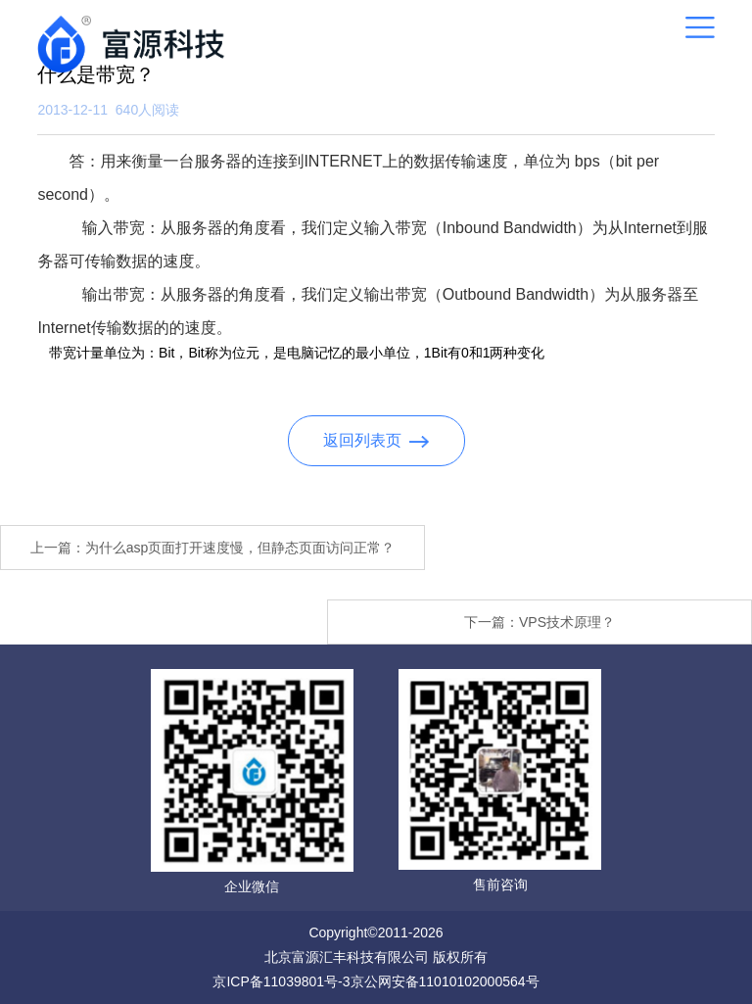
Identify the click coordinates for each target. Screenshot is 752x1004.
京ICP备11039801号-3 (281, 981)
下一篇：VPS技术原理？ (539, 622)
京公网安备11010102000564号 (445, 981)
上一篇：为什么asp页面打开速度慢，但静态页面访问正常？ (213, 547)
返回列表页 (376, 440)
